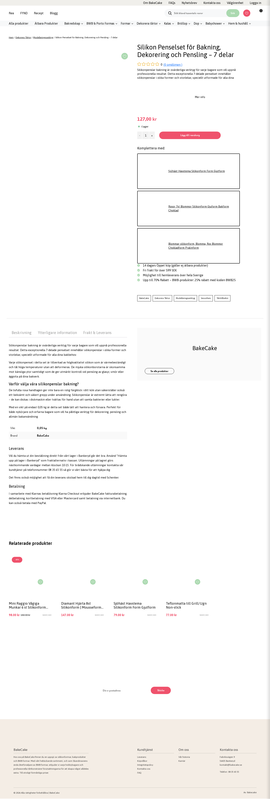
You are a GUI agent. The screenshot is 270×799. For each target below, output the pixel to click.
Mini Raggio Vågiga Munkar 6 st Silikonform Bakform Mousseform (28, 605)
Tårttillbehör (222, 298)
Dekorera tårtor (147, 23)
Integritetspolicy (145, 765)
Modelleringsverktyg (43, 37)
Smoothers (206, 298)
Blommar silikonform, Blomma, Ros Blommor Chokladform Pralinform (198, 245)
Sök (233, 13)
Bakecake (251, 793)
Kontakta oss (143, 769)
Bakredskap (72, 23)
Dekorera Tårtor (23, 37)
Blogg (54, 13)
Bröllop (182, 23)
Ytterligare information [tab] (57, 332)
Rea (11, 13)
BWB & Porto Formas (100, 23)
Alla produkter (18, 23)
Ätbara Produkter (46, 23)
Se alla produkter (159, 371)
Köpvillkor (142, 761)
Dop (196, 23)
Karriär (181, 761)
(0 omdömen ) (173, 64)
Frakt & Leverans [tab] (97, 332)
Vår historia (184, 757)
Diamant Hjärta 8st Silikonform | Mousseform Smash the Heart (82, 605)
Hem (11, 37)
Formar (125, 23)
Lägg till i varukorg (191, 135)
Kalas (167, 23)
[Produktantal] (145, 135)
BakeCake (144, 298)
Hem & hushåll (238, 23)
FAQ (139, 773)
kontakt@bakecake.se (231, 765)
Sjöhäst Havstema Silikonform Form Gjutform (198, 171)
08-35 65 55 (233, 772)
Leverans (141, 757)
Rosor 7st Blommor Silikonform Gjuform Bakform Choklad (200, 208)
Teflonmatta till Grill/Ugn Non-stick (187, 605)
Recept (39, 13)
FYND (24, 13)
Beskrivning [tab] (22, 332)
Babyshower (214, 23)
